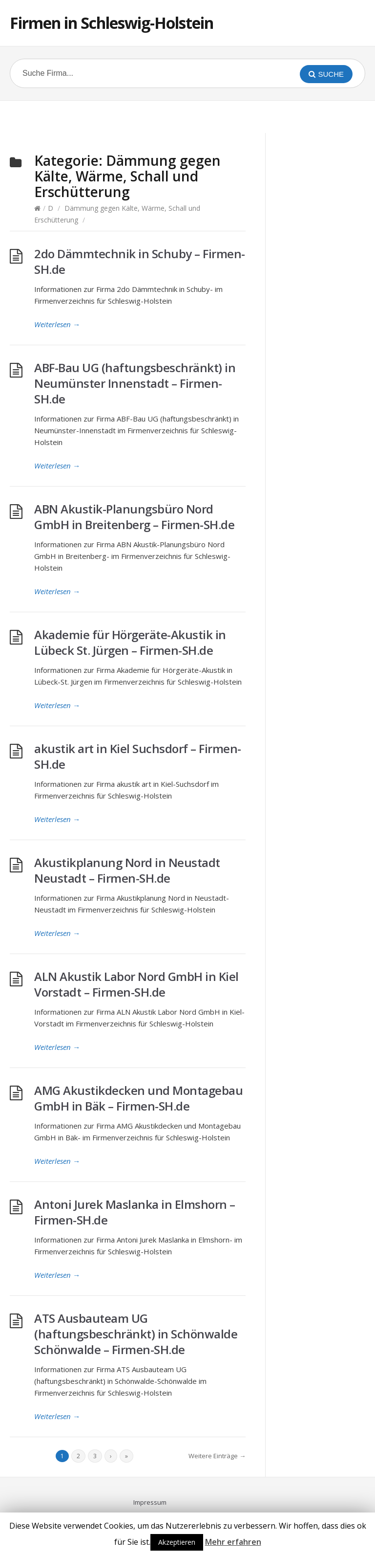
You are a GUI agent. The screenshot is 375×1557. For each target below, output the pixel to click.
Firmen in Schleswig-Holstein (111, 22)
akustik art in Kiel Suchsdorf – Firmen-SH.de (137, 756)
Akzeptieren (176, 1542)
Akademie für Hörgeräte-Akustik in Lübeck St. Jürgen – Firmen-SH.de (130, 642)
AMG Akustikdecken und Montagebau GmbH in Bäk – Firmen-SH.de (138, 1098)
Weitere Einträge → (217, 1455)
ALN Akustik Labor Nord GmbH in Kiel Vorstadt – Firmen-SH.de (136, 984)
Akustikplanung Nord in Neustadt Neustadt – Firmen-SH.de (127, 870)
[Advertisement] (187, 115)
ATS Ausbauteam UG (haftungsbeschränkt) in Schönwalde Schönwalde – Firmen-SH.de (135, 1333)
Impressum (150, 1502)
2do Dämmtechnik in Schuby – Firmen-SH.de (139, 261)
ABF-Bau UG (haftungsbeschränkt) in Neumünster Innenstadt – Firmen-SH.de (134, 383)
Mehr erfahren (233, 1541)
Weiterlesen (57, 324)
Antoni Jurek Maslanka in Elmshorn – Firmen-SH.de (134, 1212)
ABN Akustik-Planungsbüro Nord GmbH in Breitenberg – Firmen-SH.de (134, 517)
